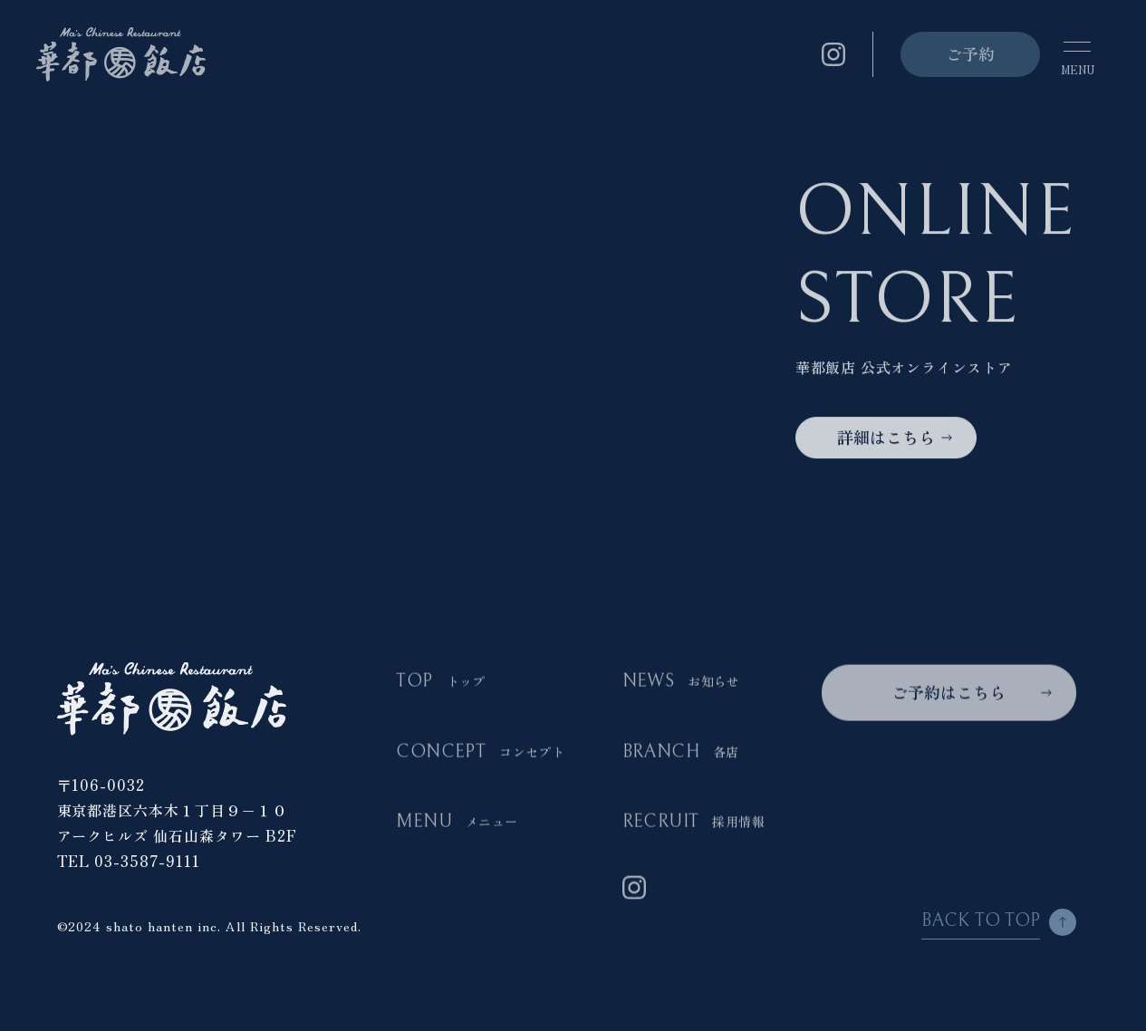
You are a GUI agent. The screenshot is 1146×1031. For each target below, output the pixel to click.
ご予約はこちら (948, 693)
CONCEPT (480, 752)
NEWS (681, 682)
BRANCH (680, 752)
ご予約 (970, 53)
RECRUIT (693, 823)
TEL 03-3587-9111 (128, 861)
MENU (456, 823)
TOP (440, 682)
